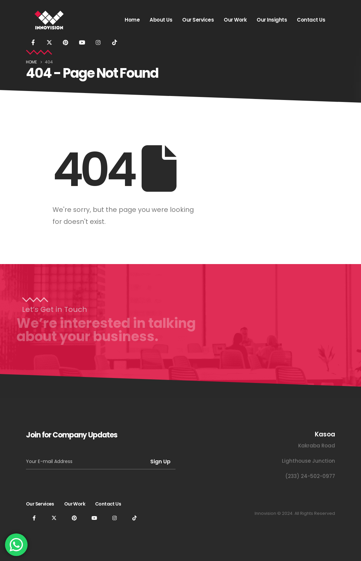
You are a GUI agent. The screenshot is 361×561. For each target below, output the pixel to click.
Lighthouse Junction (308, 460)
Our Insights (272, 19)
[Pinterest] (65, 42)
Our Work (235, 19)
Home (132, 19)
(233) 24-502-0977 (310, 476)
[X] (49, 42)
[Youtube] (82, 42)
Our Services (198, 19)
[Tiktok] (114, 42)
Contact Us (311, 19)
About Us (161, 19)
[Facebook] (33, 42)
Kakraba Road (316, 445)
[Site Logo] (49, 20)
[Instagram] (98, 42)
